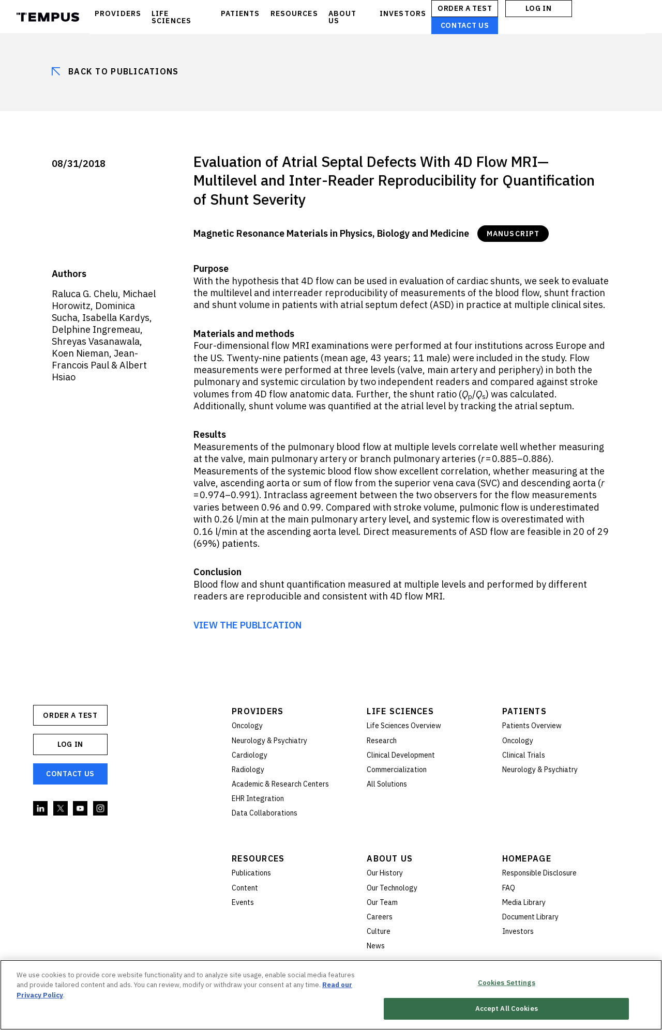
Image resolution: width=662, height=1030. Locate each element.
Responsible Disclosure (539, 873)
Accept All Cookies (506, 1008)
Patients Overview (532, 725)
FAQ (508, 888)
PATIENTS (240, 13)
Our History (385, 873)
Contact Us (465, 25)
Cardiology (249, 755)
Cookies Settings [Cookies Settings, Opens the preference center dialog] (506, 982)
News (376, 945)
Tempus (48, 17)
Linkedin (41, 809)
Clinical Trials (523, 755)
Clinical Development (401, 755)
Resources (258, 858)
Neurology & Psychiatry (269, 740)
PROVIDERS (118, 13)
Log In (538, 8)
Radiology (248, 769)
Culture (378, 931)
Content (245, 888)
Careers (380, 916)
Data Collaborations (264, 813)
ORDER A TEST (465, 8)
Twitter (61, 809)
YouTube (80, 809)
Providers (258, 711)
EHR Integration (258, 798)
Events (243, 902)
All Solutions (387, 784)
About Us (390, 858)
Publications (251, 873)
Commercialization (397, 769)
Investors (518, 931)
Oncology (247, 725)
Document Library (530, 916)
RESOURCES (294, 13)
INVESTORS (403, 13)
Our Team (382, 902)
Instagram (101, 809)
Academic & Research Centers (280, 784)
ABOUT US (342, 17)
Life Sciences (400, 711)
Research (382, 740)
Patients (524, 711)
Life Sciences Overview (404, 725)
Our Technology (392, 888)
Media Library (524, 902)
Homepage (526, 858)
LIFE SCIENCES (171, 17)
